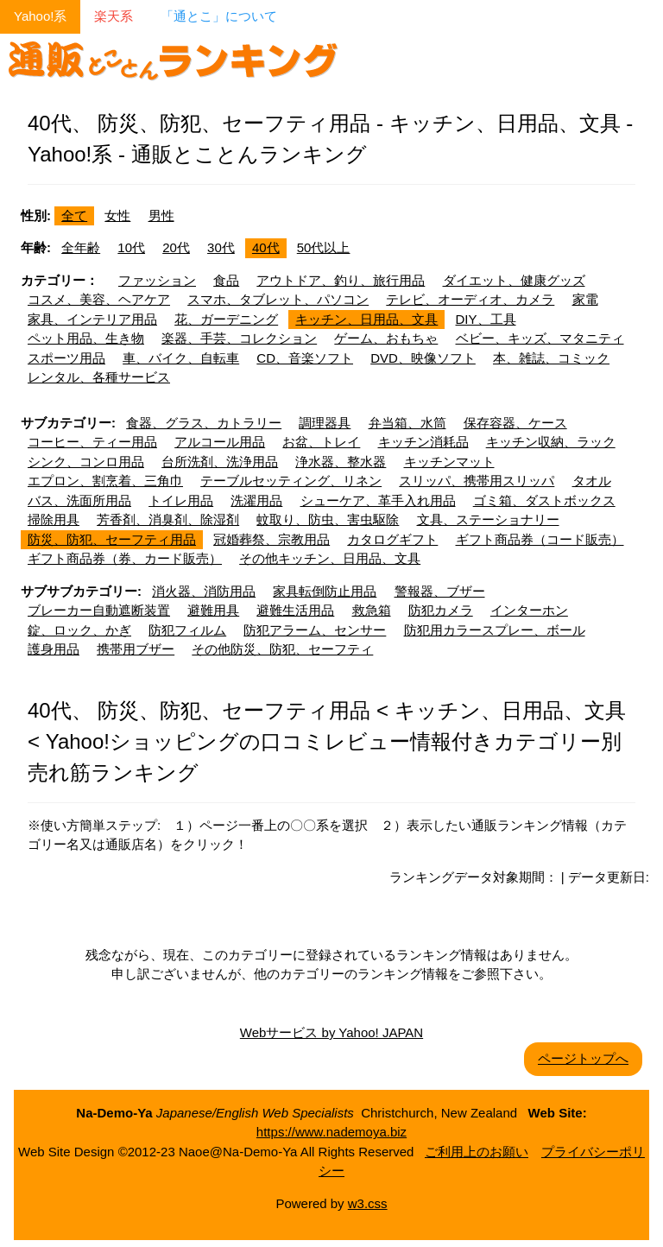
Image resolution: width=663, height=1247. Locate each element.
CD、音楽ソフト (304, 358)
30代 (221, 247)
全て (74, 215)
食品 (226, 280)
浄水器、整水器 (340, 461)
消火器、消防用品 (204, 591)
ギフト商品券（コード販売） (540, 539)
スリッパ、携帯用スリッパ (476, 480)
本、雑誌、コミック (551, 358)
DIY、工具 (486, 319)
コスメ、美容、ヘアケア (99, 299)
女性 (117, 215)
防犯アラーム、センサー (314, 630)
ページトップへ (583, 1058)
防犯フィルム (187, 630)
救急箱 (371, 610)
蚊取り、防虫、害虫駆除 (327, 519)
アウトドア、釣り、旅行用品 (340, 280)
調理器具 (324, 422)
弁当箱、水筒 (407, 422)
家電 (585, 299)
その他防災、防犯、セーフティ (282, 649)
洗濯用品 (256, 500)
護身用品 (53, 649)
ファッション (157, 280)
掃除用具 (53, 519)
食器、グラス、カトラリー (203, 422)
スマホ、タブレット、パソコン (278, 299)
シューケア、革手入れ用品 (378, 500)
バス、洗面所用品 (79, 500)
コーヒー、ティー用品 (92, 441)
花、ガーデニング (226, 319)
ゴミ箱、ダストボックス (544, 500)
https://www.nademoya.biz (331, 1131)
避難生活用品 (295, 610)
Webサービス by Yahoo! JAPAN (331, 1032)
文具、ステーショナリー (488, 519)
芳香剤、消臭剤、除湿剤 (168, 519)
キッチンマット (449, 461)
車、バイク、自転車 (181, 358)
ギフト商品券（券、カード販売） (125, 558)
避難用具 (213, 610)
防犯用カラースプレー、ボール (494, 630)
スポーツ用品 (66, 358)
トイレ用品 (180, 500)
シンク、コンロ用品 (86, 461)
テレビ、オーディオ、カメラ (470, 299)
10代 (131, 247)
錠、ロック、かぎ (79, 630)
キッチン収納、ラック (551, 441)
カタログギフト (392, 539)
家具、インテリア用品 (92, 319)
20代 (176, 247)
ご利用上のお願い (476, 1151)
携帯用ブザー (135, 649)
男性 (161, 215)
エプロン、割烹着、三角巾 (105, 480)
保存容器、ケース (515, 422)
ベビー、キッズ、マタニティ (540, 338)
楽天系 (113, 16)
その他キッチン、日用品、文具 (329, 558)
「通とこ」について (219, 16)
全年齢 (80, 247)
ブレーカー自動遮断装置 (99, 610)
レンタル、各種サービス (99, 377)
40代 (266, 247)
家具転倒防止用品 (324, 591)
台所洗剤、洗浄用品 (219, 461)
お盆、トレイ (321, 441)
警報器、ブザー (440, 591)
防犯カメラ (440, 610)
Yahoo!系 (40, 16)
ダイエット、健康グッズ (514, 280)
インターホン (529, 610)
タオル (591, 480)
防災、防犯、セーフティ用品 (112, 539)
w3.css (368, 1203)
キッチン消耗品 (423, 441)
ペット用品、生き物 (86, 338)
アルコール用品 (219, 441)
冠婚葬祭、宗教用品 (271, 539)
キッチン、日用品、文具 (366, 319)
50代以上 (323, 247)
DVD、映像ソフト (423, 358)
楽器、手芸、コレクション (239, 338)
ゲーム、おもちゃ (386, 338)
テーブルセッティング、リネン (291, 480)
